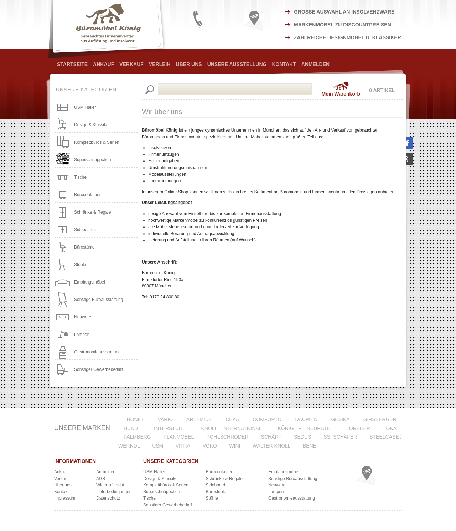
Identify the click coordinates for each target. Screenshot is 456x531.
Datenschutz (108, 498)
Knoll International (231, 428)
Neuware (82, 317)
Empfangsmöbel (89, 282)
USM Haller (85, 107)
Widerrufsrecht (110, 485)
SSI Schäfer (340, 437)
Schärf (271, 437)
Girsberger (380, 419)
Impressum (64, 498)
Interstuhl (169, 428)
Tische (80, 177)
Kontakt (284, 64)
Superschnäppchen (92, 159)
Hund (131, 428)
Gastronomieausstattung (97, 351)
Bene (309, 446)
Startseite (72, 64)
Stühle (80, 264)
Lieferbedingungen (113, 491)
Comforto (267, 419)
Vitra (183, 446)
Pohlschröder (227, 437)
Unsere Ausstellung (237, 64)
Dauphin (306, 419)
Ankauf (103, 64)
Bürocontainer (87, 194)
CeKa (232, 419)
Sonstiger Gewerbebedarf (98, 369)
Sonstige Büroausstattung (98, 299)
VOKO (209, 446)
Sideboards (85, 229)
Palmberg (137, 437)
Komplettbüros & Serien (96, 142)
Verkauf (131, 64)
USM (157, 446)
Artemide (199, 419)
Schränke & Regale (92, 212)
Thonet (134, 419)
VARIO (165, 419)
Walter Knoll (272, 446)
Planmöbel (179, 437)
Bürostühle (84, 247)
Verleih (160, 64)
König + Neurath (304, 428)
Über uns (63, 485)
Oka (391, 428)
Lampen (81, 334)
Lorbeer (358, 428)
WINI (234, 446)
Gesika (340, 419)
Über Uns (189, 64)
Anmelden (315, 64)
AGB (100, 478)
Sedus (302, 437)
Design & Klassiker (92, 124)
